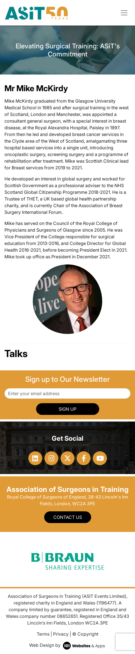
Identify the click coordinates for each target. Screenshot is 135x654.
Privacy (61, 634)
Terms (43, 634)
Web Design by (67, 645)
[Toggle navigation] (124, 12)
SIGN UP (67, 409)
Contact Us (67, 517)
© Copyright (85, 634)
